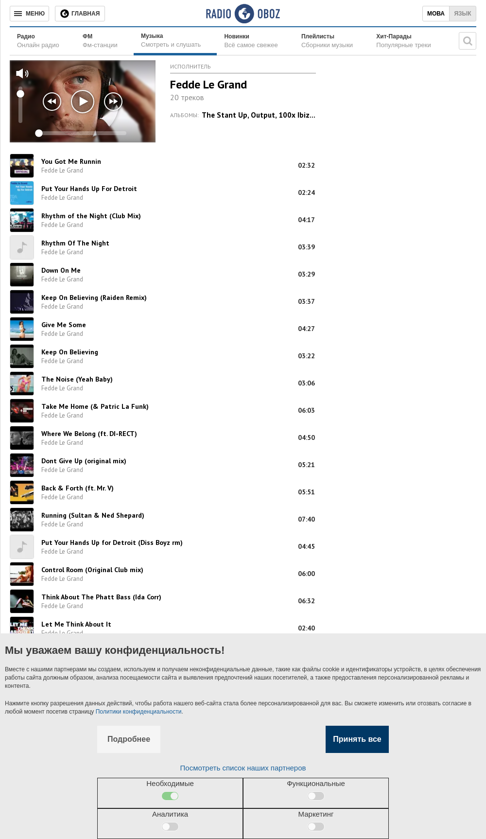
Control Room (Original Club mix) (92, 569)
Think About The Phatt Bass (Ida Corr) (101, 597)
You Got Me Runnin (71, 161)
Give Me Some (63, 324)
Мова (436, 13)
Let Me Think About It (76, 624)
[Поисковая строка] (467, 41)
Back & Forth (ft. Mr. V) (77, 488)
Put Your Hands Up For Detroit (89, 188)
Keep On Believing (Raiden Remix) (94, 297)
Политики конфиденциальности (139, 711)
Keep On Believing (69, 352)
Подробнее (128, 739)
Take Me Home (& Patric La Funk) (95, 406)
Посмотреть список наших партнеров (243, 768)
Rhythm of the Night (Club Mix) (91, 215)
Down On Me (61, 270)
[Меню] (29, 13)
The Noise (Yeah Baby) (77, 379)
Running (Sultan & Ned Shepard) (92, 515)
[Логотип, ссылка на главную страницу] (242, 13)
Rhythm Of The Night (75, 243)
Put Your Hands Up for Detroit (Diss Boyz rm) (112, 542)
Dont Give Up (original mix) (83, 460)
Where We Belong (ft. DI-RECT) (89, 433)
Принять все (357, 739)
